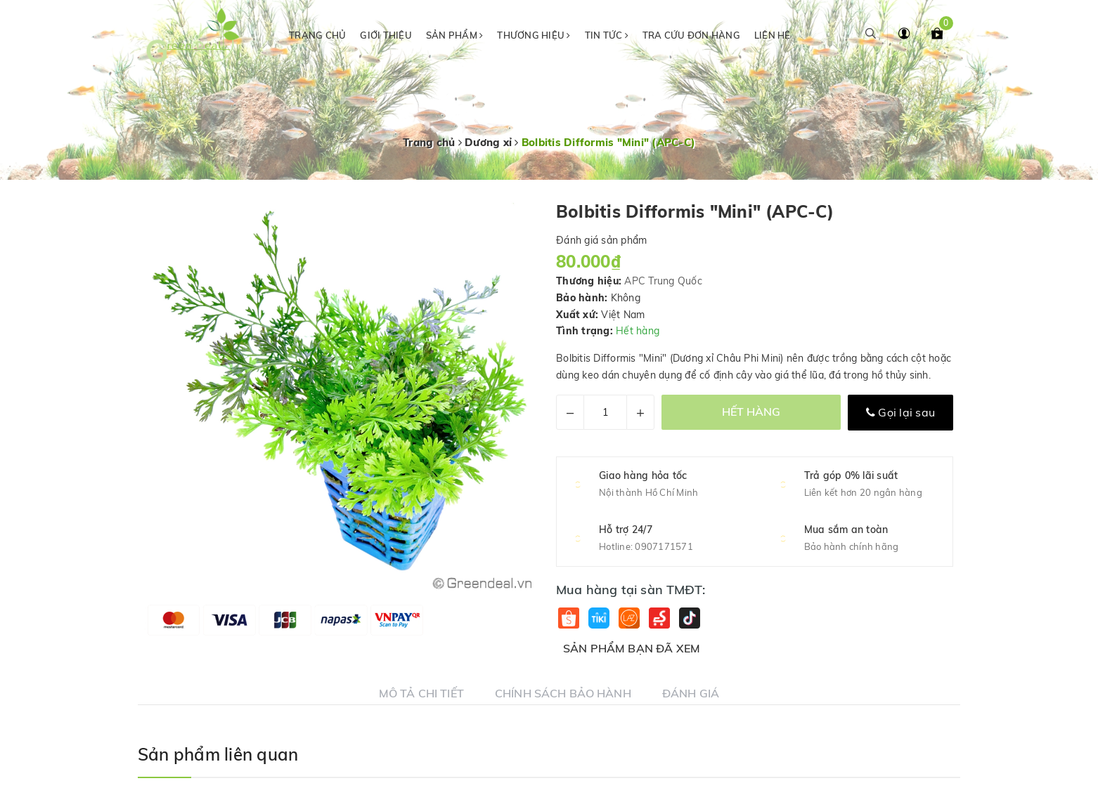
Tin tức (606, 35)
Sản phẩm (455, 35)
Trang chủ (317, 35)
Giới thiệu (386, 35)
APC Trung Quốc (663, 281)
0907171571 (664, 546)
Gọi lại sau (900, 412)
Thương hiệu (533, 35)
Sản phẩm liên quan (218, 754)
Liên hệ (772, 35)
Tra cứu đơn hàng (691, 35)
